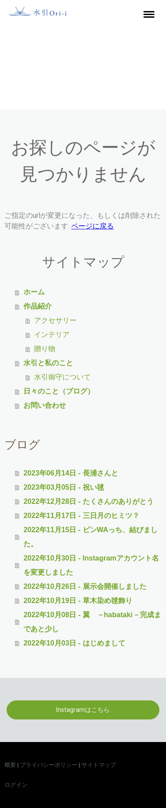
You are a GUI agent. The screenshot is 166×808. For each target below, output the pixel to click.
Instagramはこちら (83, 709)
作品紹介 (37, 306)
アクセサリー (55, 320)
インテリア (51, 334)
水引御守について (62, 377)
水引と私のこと (48, 363)
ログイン (15, 784)
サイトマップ (98, 765)
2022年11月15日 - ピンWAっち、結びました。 (90, 537)
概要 (10, 765)
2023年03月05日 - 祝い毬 (63, 487)
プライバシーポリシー (48, 765)
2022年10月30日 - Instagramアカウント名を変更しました (91, 565)
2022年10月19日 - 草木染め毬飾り (77, 600)
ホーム (34, 292)
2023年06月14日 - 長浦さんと (70, 473)
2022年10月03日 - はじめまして (74, 643)
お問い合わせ (44, 405)
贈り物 (44, 348)
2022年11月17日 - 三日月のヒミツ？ (81, 515)
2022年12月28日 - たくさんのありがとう (88, 501)
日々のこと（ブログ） (58, 391)
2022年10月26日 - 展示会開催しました (84, 586)
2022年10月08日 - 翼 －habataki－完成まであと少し (92, 622)
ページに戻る (92, 226)
